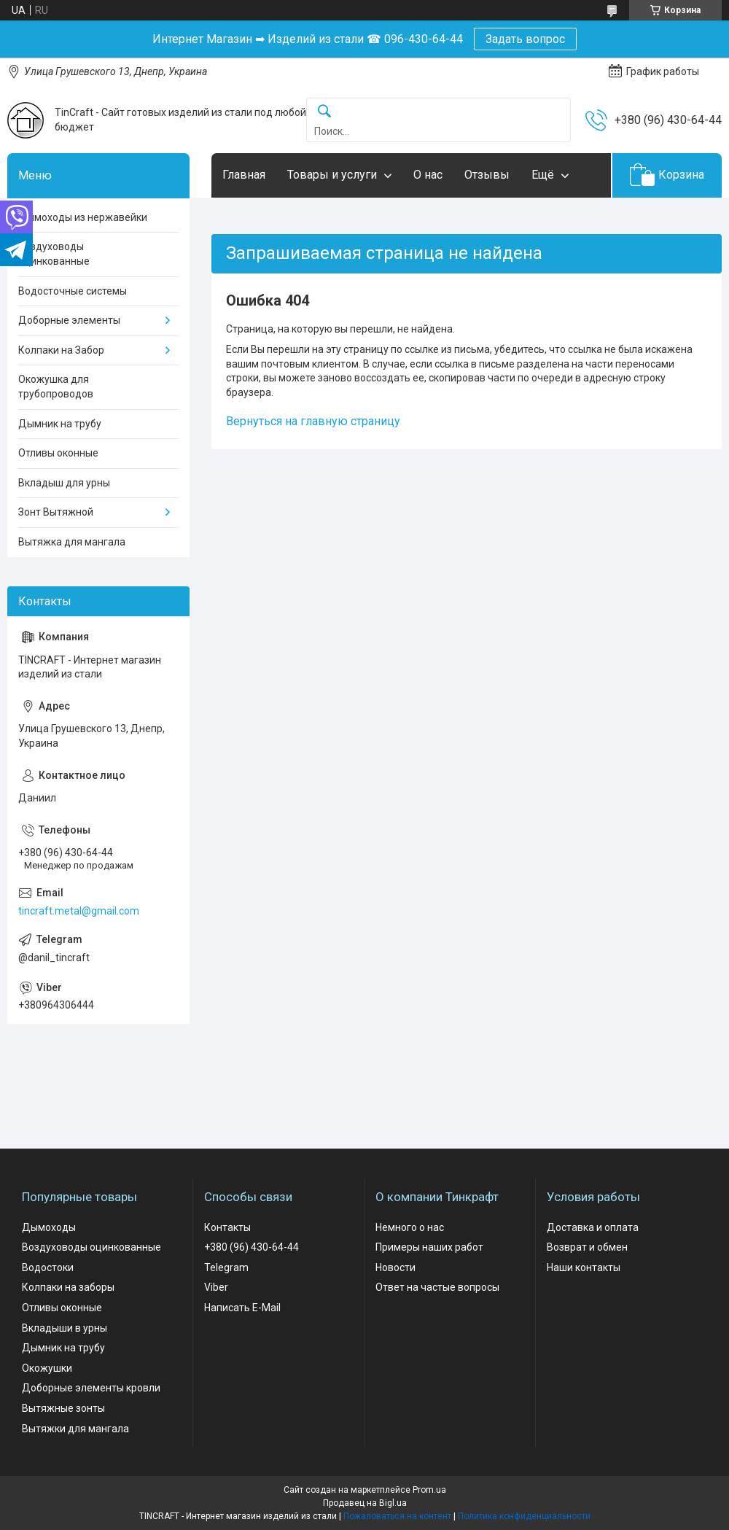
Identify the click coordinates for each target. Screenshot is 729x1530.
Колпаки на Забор (61, 350)
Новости (395, 1267)
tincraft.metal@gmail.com (78, 911)
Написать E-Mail (242, 1307)
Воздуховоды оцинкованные (54, 254)
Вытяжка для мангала (71, 542)
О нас (428, 175)
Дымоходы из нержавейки (82, 217)
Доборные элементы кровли (91, 1388)
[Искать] (324, 112)
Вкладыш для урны (64, 483)
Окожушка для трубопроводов (55, 386)
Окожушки (47, 1368)
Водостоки (48, 1267)
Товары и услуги (332, 175)
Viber (216, 1287)
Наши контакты (583, 1267)
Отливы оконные (58, 453)
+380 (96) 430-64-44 (251, 1247)
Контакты (227, 1227)
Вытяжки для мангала (75, 1428)
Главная (243, 175)
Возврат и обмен (587, 1247)
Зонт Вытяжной (55, 512)
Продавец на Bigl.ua (365, 1503)
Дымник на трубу (59, 424)
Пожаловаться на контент (397, 1516)
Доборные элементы (69, 320)
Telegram (226, 1267)
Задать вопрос (525, 39)
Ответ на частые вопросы (437, 1287)
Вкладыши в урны (64, 1328)
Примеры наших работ (429, 1247)
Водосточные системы (72, 291)
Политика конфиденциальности (524, 1516)
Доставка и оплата (593, 1227)
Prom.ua (429, 1490)
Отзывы (487, 175)
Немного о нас (409, 1227)
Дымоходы (49, 1227)
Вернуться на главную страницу (313, 421)
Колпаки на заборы (68, 1287)
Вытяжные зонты (63, 1408)
